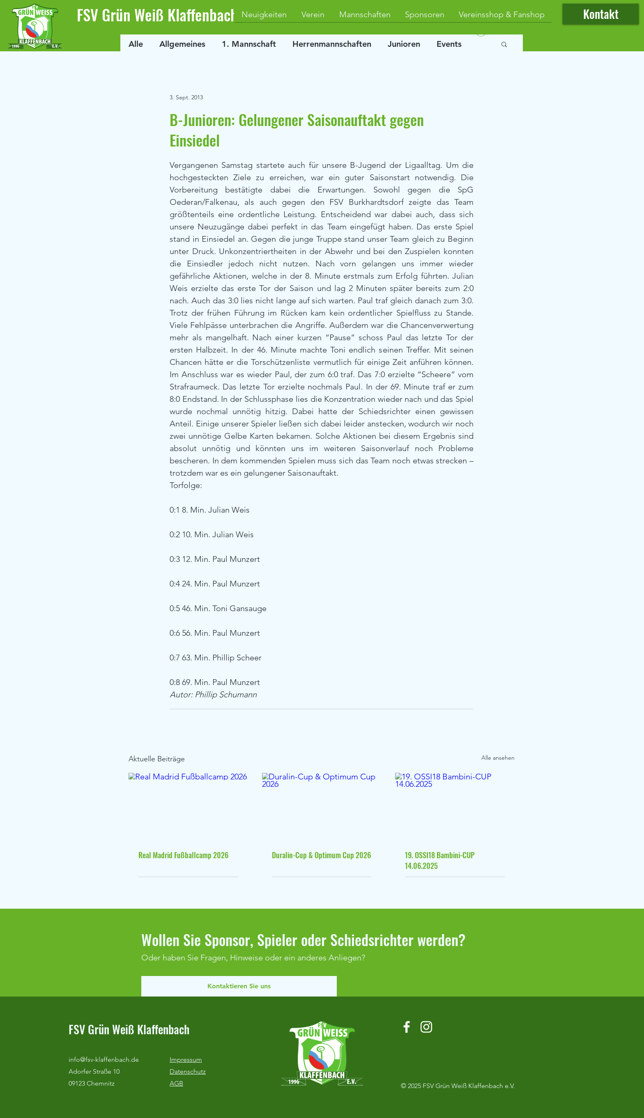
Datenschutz (188, 1071)
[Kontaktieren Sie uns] (239, 986)
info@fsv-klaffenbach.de (104, 1059)
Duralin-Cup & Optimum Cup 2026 (321, 855)
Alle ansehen (498, 757)
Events (449, 44)
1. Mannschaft (249, 44)
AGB (176, 1083)
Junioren (404, 44)
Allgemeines (182, 44)
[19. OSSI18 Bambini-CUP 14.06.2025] (455, 806)
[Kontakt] (601, 14)
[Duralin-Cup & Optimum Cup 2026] (322, 806)
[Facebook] (406, 1027)
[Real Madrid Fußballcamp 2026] (188, 806)
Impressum (186, 1059)
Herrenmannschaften (331, 44)
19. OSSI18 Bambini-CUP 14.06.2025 (439, 860)
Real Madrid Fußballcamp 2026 (183, 855)
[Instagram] (426, 1027)
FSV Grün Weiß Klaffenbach (157, 14)
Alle (136, 44)
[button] (504, 44)
